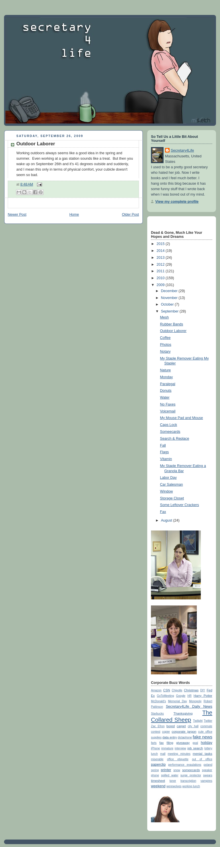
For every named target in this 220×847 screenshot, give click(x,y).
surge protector (190, 775)
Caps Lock (168, 425)
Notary (165, 352)
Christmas (191, 690)
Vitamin (166, 459)
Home (74, 215)
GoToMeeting (165, 695)
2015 (161, 244)
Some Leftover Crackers (179, 505)
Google (181, 695)
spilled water (169, 775)
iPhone (155, 748)
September (170, 311)
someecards (191, 770)
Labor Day (168, 478)
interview (180, 748)
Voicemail (168, 411)
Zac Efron (158, 726)
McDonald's (158, 701)
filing (170, 742)
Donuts (166, 391)
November (170, 298)
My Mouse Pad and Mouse (181, 418)
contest (155, 731)
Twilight (198, 720)
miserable (157, 759)
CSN (166, 690)
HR (189, 695)
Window (166, 491)
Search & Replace (174, 439)
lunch (154, 753)
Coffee (165, 338)
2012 (161, 265)
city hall (193, 726)
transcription (188, 780)
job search (195, 748)
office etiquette (177, 759)
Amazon (156, 690)
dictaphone (185, 737)
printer (166, 770)
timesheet (158, 780)
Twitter (208, 720)
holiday (206, 743)
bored (170, 726)
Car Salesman (171, 485)
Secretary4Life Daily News (189, 707)
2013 (161, 258)
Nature (165, 370)
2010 (161, 278)
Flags (164, 452)
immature (167, 748)
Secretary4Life (182, 150)
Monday (166, 377)
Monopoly (195, 701)
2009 (161, 285)
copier (166, 731)
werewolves (174, 786)
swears (207, 775)
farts (154, 742)
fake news (202, 736)
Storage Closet (172, 498)
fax (161, 742)
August (167, 520)
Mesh (164, 317)
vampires (206, 780)
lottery (208, 748)
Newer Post (17, 215)
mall (162, 753)
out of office (202, 759)
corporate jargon (184, 731)
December (170, 291)
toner (173, 780)
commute (206, 726)
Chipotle (177, 690)
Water (165, 397)
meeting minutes (179, 753)
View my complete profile (177, 202)
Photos (165, 345)
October (168, 304)
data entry (169, 737)
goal (195, 742)
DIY (202, 690)
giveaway (183, 742)
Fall (163, 445)
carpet (181, 726)
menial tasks (202, 753)
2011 (161, 271)
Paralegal (167, 384)
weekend (158, 786)
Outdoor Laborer (35, 143)
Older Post (130, 215)
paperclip (158, 765)
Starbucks (157, 713)
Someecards (170, 432)
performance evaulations (184, 764)
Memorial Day (177, 701)
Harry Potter (203, 695)
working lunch (191, 786)
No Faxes (168, 404)
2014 (161, 251)
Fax (163, 512)
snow (176, 770)
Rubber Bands (171, 324)
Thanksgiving (182, 713)
